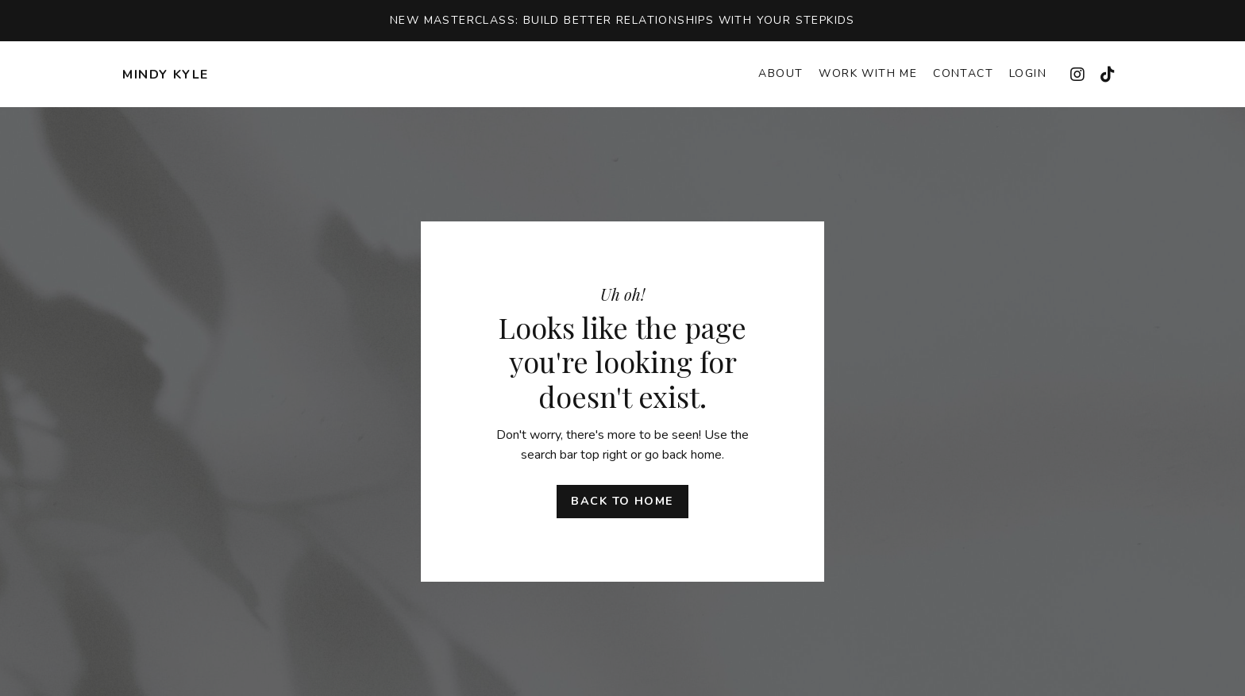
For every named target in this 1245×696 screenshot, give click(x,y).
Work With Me (868, 73)
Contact (963, 73)
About (780, 73)
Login (1027, 73)
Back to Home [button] (622, 501)
